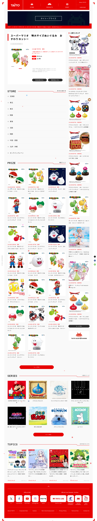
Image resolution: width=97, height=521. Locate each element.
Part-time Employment (48, 511)
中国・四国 (14, 140)
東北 (11, 102)
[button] (20, 68)
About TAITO (82, 2)
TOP (9, 27)
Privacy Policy (63, 511)
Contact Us (86, 511)
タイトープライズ (19, 27)
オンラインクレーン (17, 153)
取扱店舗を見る (39, 80)
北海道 (12, 96)
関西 (11, 134)
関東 (11, 115)
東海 (11, 121)
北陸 (11, 128)
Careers (35, 511)
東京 (11, 109)
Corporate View (23, 511)
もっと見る (37, 367)
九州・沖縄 (14, 146)
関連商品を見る (55, 80)
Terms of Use (75, 511)
